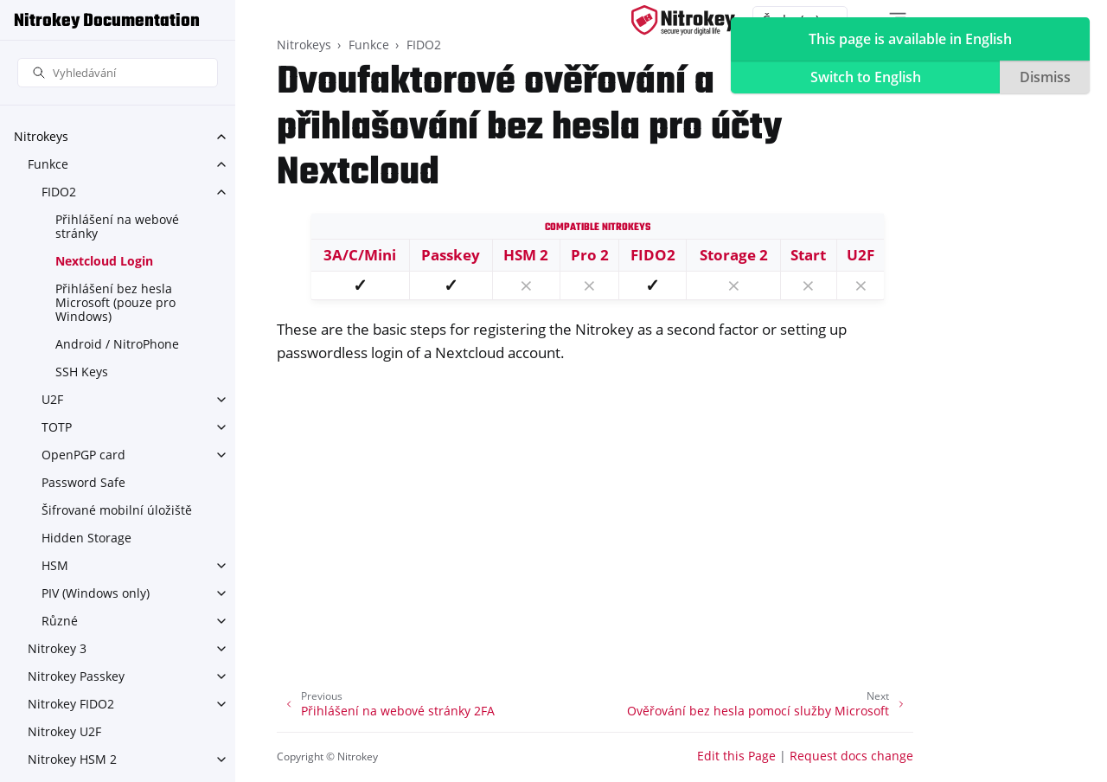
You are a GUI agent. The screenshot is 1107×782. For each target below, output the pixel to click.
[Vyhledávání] (117, 73)
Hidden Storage (86, 537)
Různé (60, 620)
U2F (52, 399)
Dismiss (1045, 77)
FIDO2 (59, 191)
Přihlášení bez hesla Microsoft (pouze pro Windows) (115, 302)
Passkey (450, 255)
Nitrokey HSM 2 (72, 759)
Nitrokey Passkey (76, 676)
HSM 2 (525, 255)
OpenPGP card (83, 454)
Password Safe (83, 482)
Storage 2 (734, 255)
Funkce (48, 164)
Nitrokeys (41, 136)
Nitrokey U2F (64, 731)
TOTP (57, 427)
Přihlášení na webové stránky (117, 226)
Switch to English (865, 77)
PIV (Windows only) (96, 593)
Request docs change (851, 755)
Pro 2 (590, 255)
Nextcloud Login (104, 261)
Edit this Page (736, 755)
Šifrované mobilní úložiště (117, 510)
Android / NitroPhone (117, 344)
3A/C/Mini (359, 255)
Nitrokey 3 (57, 648)
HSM (55, 565)
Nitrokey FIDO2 (71, 703)
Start (808, 255)
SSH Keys (81, 371)
